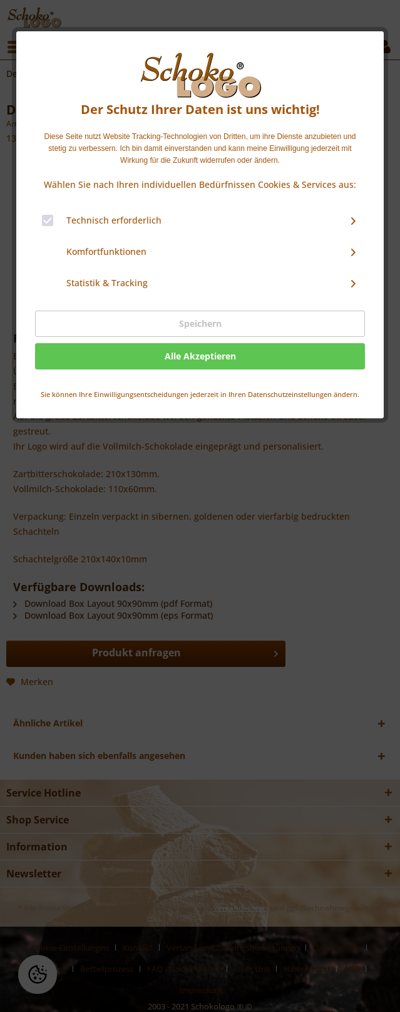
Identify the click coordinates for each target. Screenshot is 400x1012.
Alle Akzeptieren (200, 356)
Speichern (200, 323)
